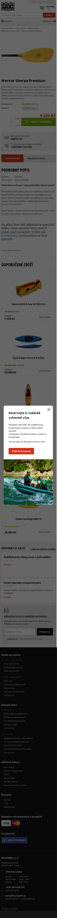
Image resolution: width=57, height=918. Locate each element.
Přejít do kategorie (21, 455)
